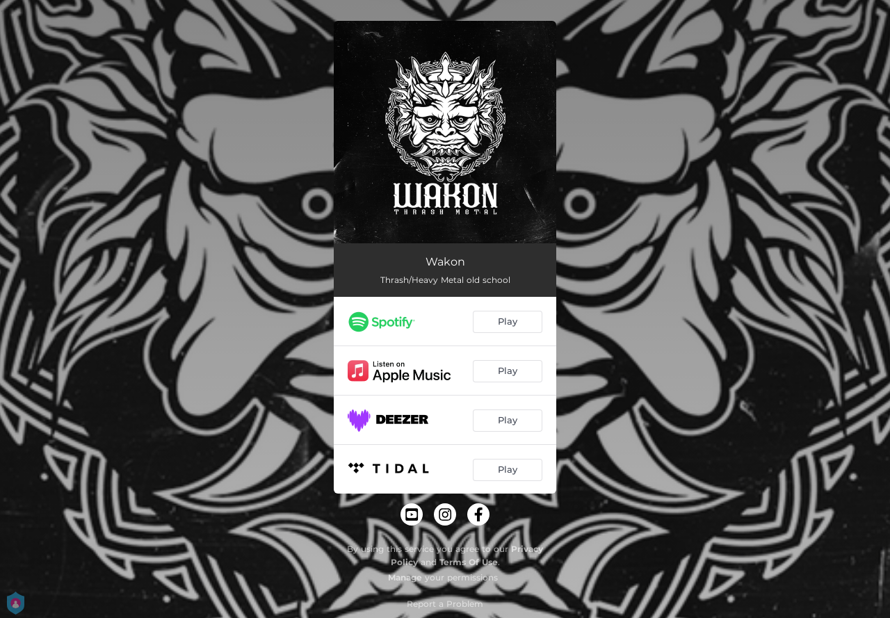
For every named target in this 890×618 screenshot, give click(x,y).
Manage (405, 577)
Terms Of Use (468, 562)
